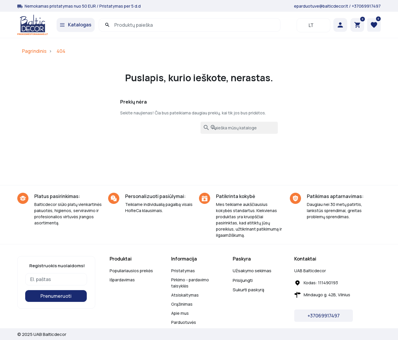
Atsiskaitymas (185, 295)
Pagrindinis (34, 51)
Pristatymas (183, 270)
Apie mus (180, 313)
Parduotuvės (183, 322)
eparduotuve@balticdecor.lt (321, 6)
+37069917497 (366, 6)
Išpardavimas (122, 280)
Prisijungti (243, 280)
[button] (357, 25)
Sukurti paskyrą (248, 290)
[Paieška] (239, 128)
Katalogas (79, 24)
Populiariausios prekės (131, 270)
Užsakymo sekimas (252, 271)
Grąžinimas (182, 304)
